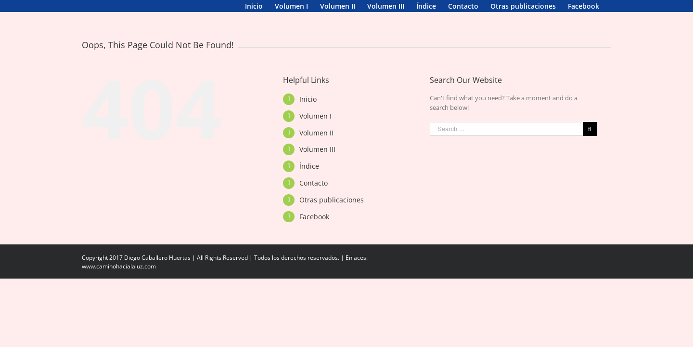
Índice (309, 178)
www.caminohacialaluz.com (119, 278)
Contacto (313, 195)
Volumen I (315, 128)
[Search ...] (506, 141)
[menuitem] (91, 6)
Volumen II (316, 144)
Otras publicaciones (331, 211)
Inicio (308, 111)
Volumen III (317, 161)
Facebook (314, 228)
